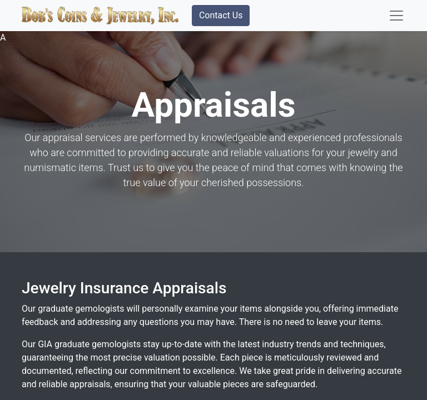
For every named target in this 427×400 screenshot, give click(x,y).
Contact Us (221, 15)
